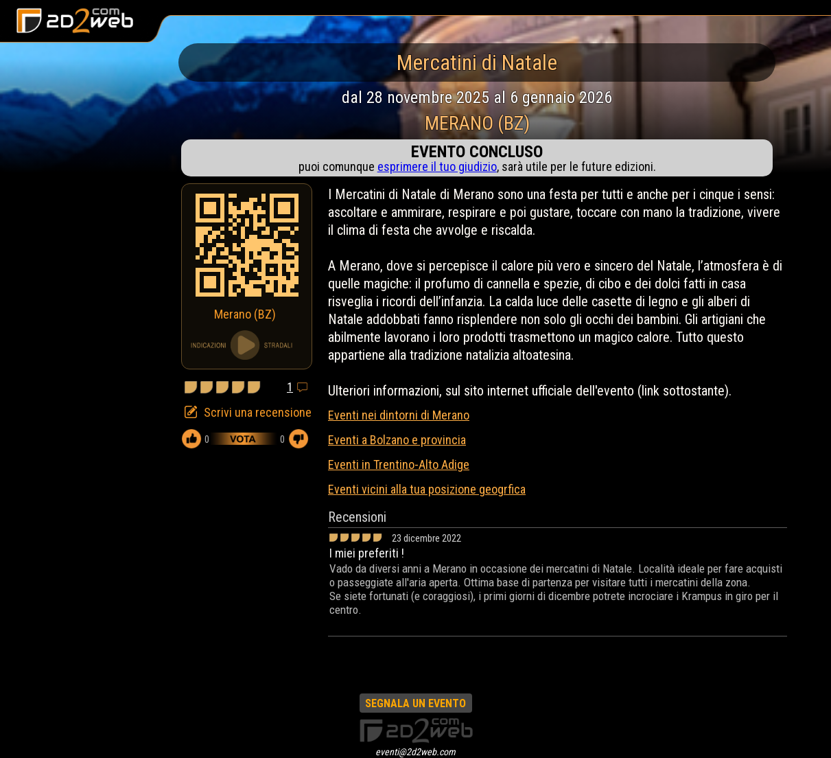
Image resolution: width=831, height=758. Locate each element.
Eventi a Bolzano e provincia (397, 440)
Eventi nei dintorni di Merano (398, 415)
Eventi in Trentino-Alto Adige (398, 464)
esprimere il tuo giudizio (437, 166)
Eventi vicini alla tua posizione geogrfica (427, 489)
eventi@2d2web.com (415, 751)
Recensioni (357, 517)
